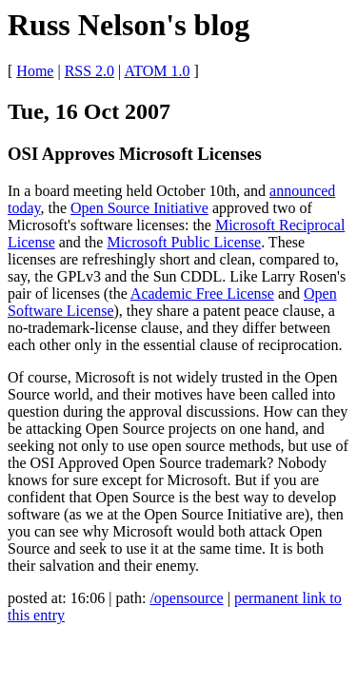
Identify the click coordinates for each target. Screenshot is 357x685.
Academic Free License (202, 293)
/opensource (186, 598)
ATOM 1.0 (156, 71)
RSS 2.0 (89, 71)
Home (34, 71)
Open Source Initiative (139, 208)
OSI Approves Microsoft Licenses (135, 154)
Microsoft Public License (184, 242)
